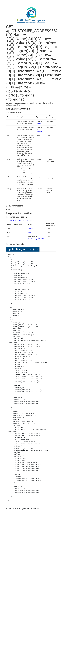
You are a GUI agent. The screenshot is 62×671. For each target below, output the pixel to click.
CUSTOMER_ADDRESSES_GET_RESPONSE (20, 220)
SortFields (40, 131)
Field (39, 123)
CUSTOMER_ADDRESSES (36, 239)
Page (30, 233)
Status (30, 229)
